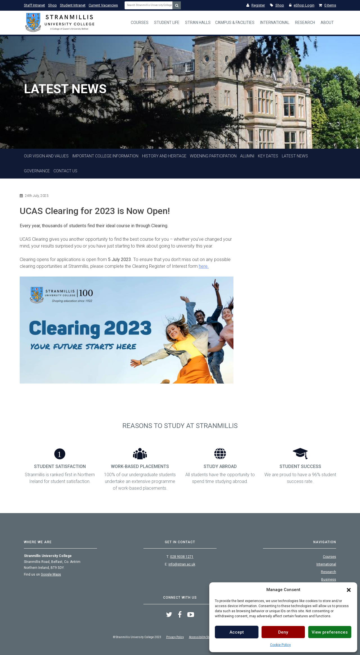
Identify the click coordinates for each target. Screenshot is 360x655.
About (327, 22)
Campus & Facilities (235, 22)
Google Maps (51, 574)
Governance (37, 171)
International (274, 22)
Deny (283, 632)
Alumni (247, 156)
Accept (237, 632)
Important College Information (105, 156)
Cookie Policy (280, 645)
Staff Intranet (34, 5)
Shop (52, 5)
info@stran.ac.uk (181, 564)
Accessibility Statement (204, 637)
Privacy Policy (175, 637)
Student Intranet (73, 5)
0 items (327, 5)
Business (328, 580)
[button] (349, 589)
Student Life (166, 22)
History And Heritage (164, 156)
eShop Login (301, 5)
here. (204, 266)
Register (255, 5)
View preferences (330, 632)
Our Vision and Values (46, 156)
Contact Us (65, 171)
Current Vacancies (103, 5)
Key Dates (268, 156)
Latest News (295, 156)
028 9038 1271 (182, 557)
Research (305, 22)
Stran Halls (198, 22)
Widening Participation (213, 156)
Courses (139, 22)
